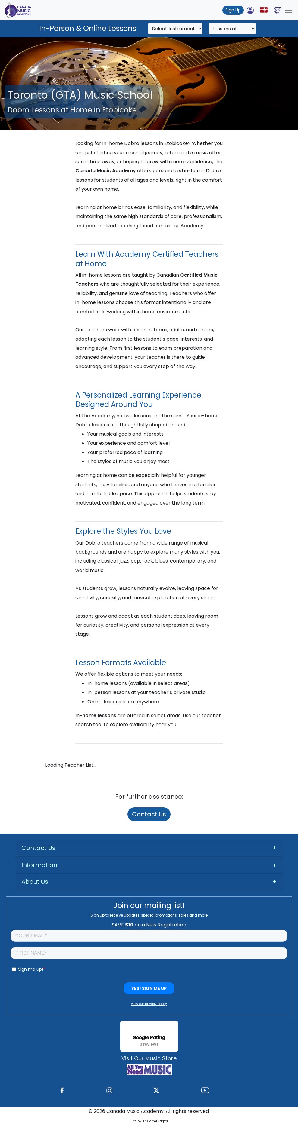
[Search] (175, 28)
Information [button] (39, 865)
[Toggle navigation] (288, 10)
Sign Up (233, 10)
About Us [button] (34, 881)
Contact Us (149, 814)
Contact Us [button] (38, 848)
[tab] (149, 848)
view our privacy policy (149, 1004)
